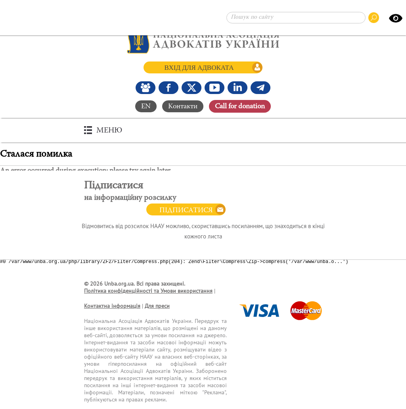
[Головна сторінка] (203, 40)
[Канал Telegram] (260, 87)
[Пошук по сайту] (296, 17)
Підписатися (186, 210)
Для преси (157, 306)
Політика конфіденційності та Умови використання (148, 291)
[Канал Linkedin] (237, 87)
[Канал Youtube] (214, 87)
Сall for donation (240, 106)
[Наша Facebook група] (145, 87)
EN (146, 106)
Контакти (182, 106)
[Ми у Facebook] (168, 87)
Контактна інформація (112, 306)
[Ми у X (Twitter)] (191, 87)
